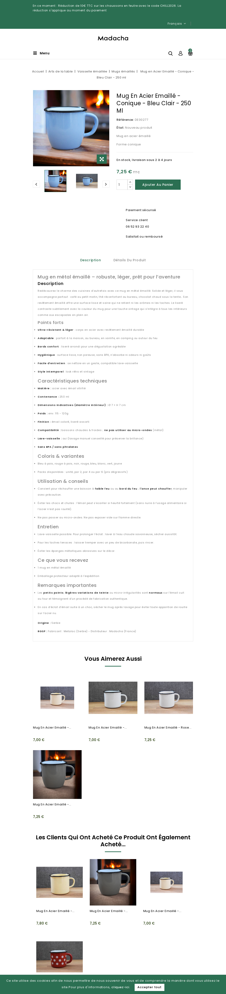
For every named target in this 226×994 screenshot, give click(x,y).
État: (120, 127)
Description (90, 260)
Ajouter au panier (157, 184)
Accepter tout (149, 987)
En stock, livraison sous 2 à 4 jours (144, 160)
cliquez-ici (120, 987)
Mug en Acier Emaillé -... (52, 727)
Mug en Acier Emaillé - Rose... (168, 727)
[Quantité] (122, 185)
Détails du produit (129, 260)
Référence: (125, 120)
